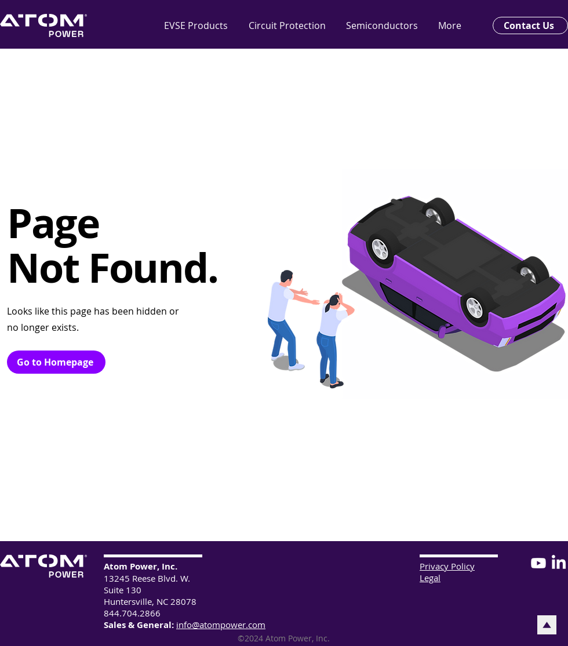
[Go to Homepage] (56, 362)
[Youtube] (538, 563)
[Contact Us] (530, 25)
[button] (386, 25)
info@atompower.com (220, 624)
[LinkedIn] (558, 563)
